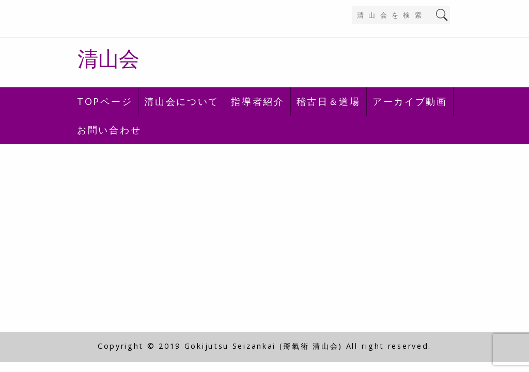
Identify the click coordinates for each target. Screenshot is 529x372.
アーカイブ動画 (409, 101)
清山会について (181, 101)
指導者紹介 (258, 101)
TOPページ (104, 101)
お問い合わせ (109, 129)
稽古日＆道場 (329, 101)
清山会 (108, 58)
